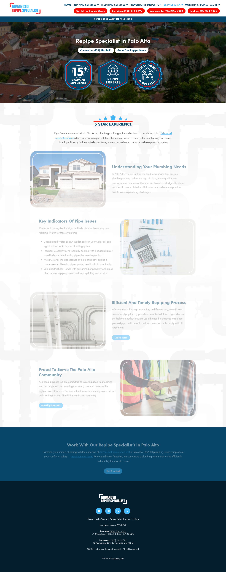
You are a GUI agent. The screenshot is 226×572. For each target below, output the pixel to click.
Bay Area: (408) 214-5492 (127, 10)
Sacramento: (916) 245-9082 (166, 10)
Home (67, 4)
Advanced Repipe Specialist (114, 455)
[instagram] (108, 511)
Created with (113, 558)
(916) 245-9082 (119, 540)
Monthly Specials (196, 4)
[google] (118, 511)
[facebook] (99, 511)
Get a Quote (101, 518)
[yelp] (127, 511)
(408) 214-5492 (118, 531)
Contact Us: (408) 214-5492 (96, 50)
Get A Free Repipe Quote (90, 10)
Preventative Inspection (145, 4)
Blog (137, 518)
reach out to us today (82, 460)
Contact (128, 518)
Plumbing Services (114, 4)
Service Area (173, 4)
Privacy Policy (116, 518)
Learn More (117, 337)
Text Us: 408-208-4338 (203, 10)
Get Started (113, 474)
